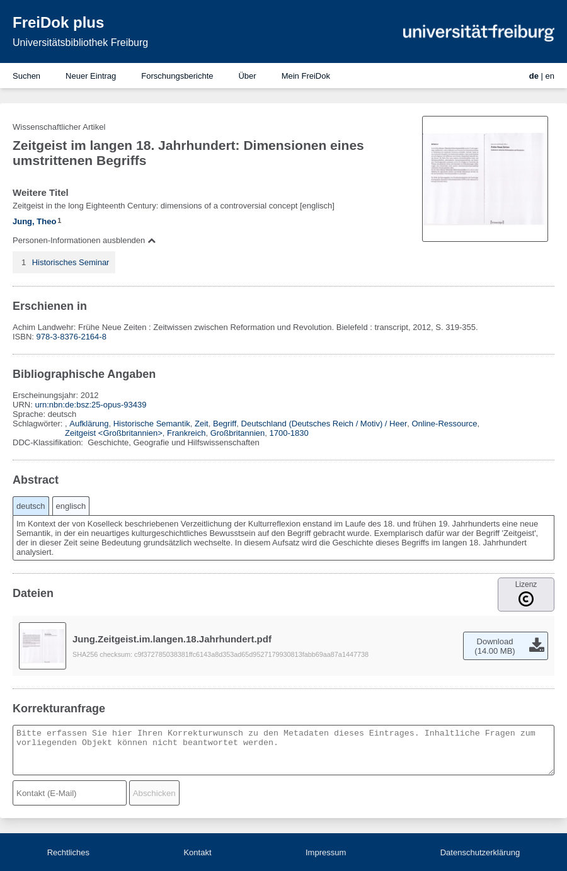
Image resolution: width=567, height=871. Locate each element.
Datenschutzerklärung (480, 852)
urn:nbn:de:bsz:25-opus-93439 (90, 404)
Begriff (224, 423)
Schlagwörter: (39, 423)
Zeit (202, 423)
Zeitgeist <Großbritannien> (114, 433)
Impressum (326, 852)
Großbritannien (237, 433)
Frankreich (186, 433)
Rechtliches (68, 852)
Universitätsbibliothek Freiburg (80, 42)
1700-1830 (289, 433)
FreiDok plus (58, 22)
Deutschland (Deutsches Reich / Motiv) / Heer (324, 423)
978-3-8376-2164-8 (71, 336)
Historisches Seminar (71, 262)
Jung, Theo (34, 221)
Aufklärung (88, 423)
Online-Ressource (445, 423)
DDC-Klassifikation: (49, 442)
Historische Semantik (151, 423)
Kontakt (197, 852)
